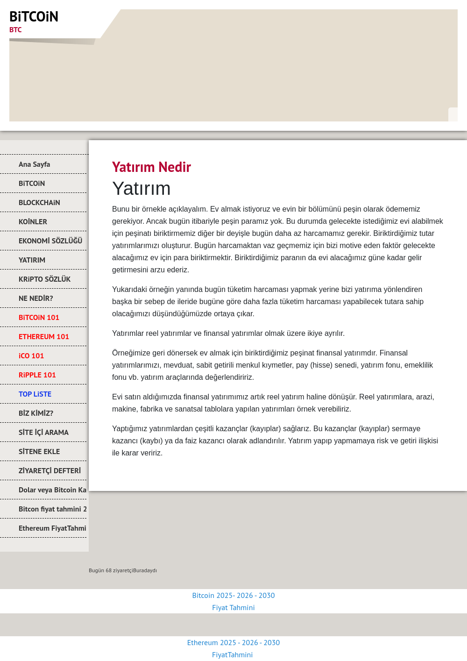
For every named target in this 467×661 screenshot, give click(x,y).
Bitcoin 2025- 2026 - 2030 (233, 595)
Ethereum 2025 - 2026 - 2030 (233, 642)
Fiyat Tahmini (233, 607)
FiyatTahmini (233, 654)
